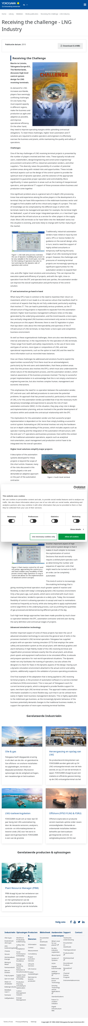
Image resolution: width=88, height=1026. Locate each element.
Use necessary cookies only (43, 537)
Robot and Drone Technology (56, 980)
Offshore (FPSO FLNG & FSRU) (65, 813)
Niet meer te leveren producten (32, 979)
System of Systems (55, 959)
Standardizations (58, 996)
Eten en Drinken (7, 971)
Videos (42, 948)
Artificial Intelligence (56, 972)
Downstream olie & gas (9, 942)
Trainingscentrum (69, 950)
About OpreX (56, 955)
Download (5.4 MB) (70, 46)
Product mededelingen (33, 973)
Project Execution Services (31, 959)
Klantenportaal (68, 958)
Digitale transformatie (56, 967)
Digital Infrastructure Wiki (56, 1008)
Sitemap (33, 1022)
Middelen (19, 14)
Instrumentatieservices (71, 980)
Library (11, 14)
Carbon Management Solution (21, 993)
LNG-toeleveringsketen (17, 813)
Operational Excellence (20, 960)
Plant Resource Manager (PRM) (22, 888)
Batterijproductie (10, 987)
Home (4, 14)
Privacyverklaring (22, 1022)
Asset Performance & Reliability (21, 954)
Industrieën (10, 932)
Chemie (7, 951)
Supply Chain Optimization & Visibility (21, 977)
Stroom (7, 954)
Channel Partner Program (66, 975)
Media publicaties (31, 14)
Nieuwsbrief (67, 968)
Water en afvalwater (8, 983)
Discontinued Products (68, 964)
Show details (75, 529)
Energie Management (21, 999)
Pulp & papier (9, 975)
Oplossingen (22, 932)
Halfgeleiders (9, 998)
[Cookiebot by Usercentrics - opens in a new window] (75, 487)
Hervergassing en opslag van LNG (65, 753)
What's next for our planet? (56, 943)
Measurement (33, 951)
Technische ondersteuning (68, 939)
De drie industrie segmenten (56, 950)
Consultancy (32, 954)
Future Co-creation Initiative (55, 1002)
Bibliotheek (45, 932)
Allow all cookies (72, 537)
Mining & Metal (8, 963)
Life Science (32, 969)
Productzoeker (68, 953)
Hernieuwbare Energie (10, 958)
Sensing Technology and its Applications (56, 988)
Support (67, 932)
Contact (78, 932)
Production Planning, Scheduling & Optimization (21, 985)
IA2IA (53, 963)
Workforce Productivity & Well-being (20, 940)
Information (32, 944)
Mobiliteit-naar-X (8, 991)
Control (30, 947)
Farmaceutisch (10, 967)
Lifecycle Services (31, 965)
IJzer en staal (9, 979)
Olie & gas (10, 751)
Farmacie (8, 995)
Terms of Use (8, 1022)
